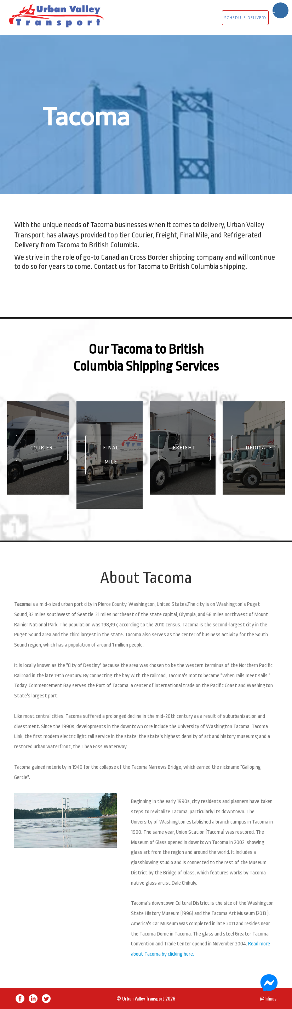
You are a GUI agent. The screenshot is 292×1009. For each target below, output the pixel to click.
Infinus (270, 998)
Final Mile (111, 455)
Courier (41, 448)
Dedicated (261, 448)
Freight (184, 448)
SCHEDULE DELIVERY (245, 17)
